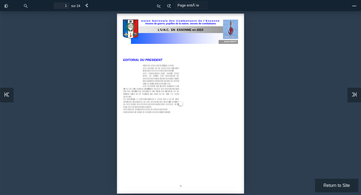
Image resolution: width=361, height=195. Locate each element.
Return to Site (336, 185)
